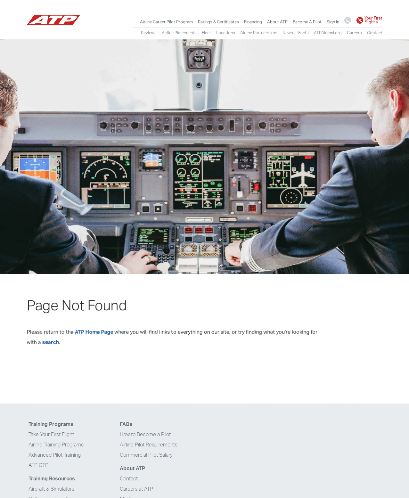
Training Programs (51, 424)
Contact (374, 33)
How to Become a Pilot (145, 434)
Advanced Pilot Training (55, 455)
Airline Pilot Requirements (148, 444)
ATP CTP (38, 465)
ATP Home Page (94, 332)
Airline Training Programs (56, 444)
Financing (253, 22)
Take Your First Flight (51, 434)
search (50, 342)
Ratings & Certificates (218, 22)
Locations (225, 33)
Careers (354, 33)
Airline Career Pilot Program (166, 22)
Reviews (149, 33)
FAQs (126, 424)
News (287, 33)
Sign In (333, 22)
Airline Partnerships (258, 33)
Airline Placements (179, 33)
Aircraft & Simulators (51, 489)
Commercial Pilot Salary (146, 455)
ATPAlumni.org (328, 33)
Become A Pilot (307, 22)
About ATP (277, 22)
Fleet (206, 33)
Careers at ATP (136, 489)
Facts (303, 33)
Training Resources (52, 478)
